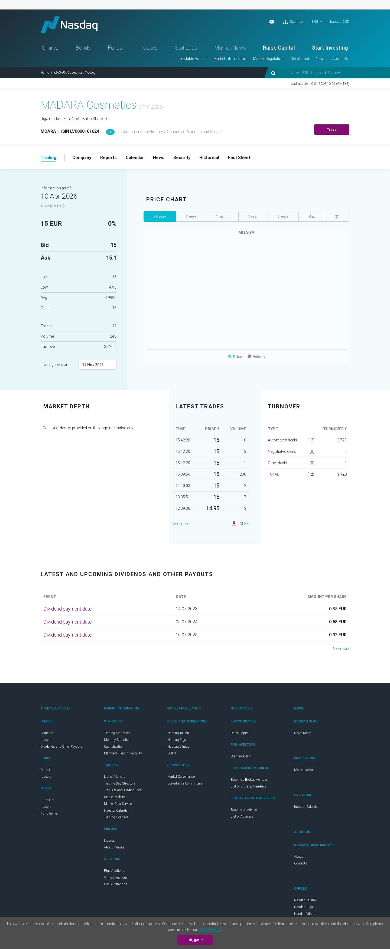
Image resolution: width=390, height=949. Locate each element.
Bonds (83, 47)
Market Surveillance (181, 777)
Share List (48, 733)
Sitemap (293, 22)
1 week (191, 216)
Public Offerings (115, 884)
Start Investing (330, 47)
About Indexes (114, 847)
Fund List (47, 800)
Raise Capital (279, 47)
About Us (340, 58)
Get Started (299, 58)
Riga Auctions (114, 871)
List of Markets (114, 777)
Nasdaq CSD (339, 22)
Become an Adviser (244, 810)
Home (45, 73)
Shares (50, 47)
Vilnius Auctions (116, 877)
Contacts (300, 863)
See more (181, 523)
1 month (222, 216)
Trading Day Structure (119, 783)
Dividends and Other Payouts (61, 746)
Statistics (186, 47)
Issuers (46, 740)
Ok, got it (195, 940)
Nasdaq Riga (176, 740)
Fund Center (49, 813)
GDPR (171, 753)
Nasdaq (69, 24)
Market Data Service (118, 804)
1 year (253, 216)
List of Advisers (242, 816)
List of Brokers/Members (248, 786)
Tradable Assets (193, 58)
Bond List (47, 770)
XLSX (244, 523)
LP (110, 132)
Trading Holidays (116, 817)
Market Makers (114, 797)
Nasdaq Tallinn (178, 733)
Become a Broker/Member (249, 780)
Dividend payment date (67, 609)
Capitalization (113, 746)
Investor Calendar (116, 810)
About (298, 856)
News (321, 58)
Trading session (54, 364)
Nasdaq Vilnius (178, 746)
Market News (230, 47)
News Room (302, 733)
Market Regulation (268, 58)
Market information (229, 58)
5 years (283, 216)
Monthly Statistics (117, 740)
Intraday (160, 216)
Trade (332, 130)
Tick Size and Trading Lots (123, 790)
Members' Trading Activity (123, 753)
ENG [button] (314, 22)
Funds (115, 47)
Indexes (148, 47)
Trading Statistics (117, 733)
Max (311, 216)
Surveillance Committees (184, 783)
